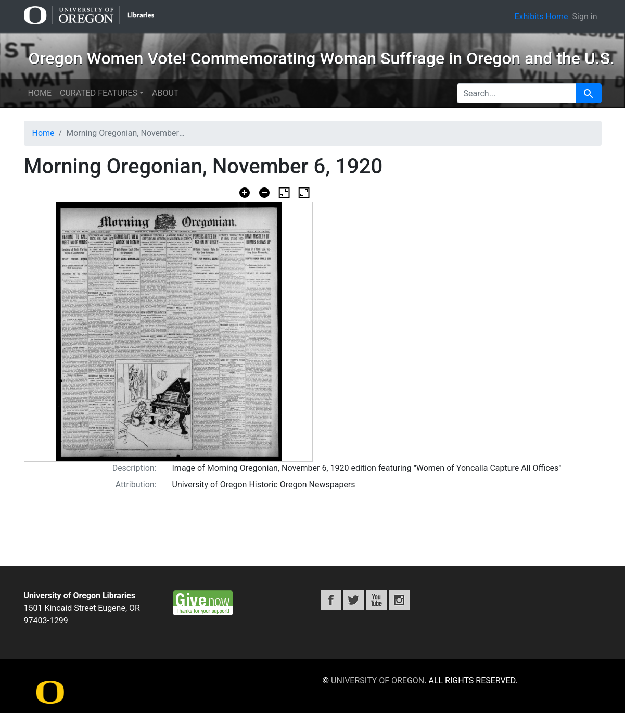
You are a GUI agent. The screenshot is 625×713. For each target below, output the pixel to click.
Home (40, 93)
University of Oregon (377, 680)
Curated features (98, 93)
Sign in (584, 16)
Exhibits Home (541, 16)
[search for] (516, 93)
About (165, 93)
